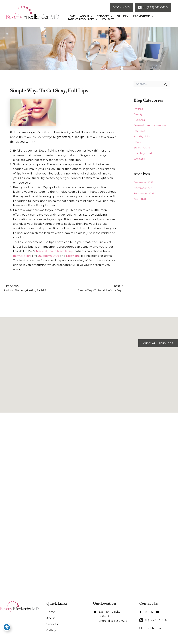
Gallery (51, 630)
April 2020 (140, 199)
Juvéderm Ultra (48, 255)
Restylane (73, 255)
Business (139, 119)
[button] (121, 7)
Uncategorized (143, 153)
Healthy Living (142, 136)
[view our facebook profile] (140, 612)
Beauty (138, 114)
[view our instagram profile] (146, 612)
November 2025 (143, 187)
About (50, 618)
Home (50, 612)
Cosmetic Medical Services (150, 125)
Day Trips (139, 131)
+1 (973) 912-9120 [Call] (156, 620)
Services (52, 624)
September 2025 (144, 193)
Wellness (139, 158)
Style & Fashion (143, 147)
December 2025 (143, 182)
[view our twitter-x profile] (151, 612)
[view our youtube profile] (157, 612)
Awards (138, 108)
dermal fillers (22, 255)
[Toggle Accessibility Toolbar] (6, 627)
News (137, 142)
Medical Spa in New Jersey (54, 251)
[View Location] (110, 616)
